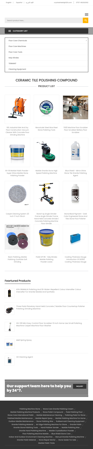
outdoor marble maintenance (21, 421)
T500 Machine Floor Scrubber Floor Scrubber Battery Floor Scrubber (75, 130)
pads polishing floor (74, 412)
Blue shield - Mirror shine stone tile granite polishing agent (75, 173)
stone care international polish (21, 415)
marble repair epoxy (44, 418)
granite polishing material (22, 424)
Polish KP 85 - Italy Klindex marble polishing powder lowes (46, 259)
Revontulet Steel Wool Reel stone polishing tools (46, 128)
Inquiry (79, 386)
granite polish (75, 424)
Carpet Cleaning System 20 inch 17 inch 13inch (17, 215)
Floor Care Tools (15, 52)
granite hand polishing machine (32, 430)
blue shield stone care (60, 433)
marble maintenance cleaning (49, 415)
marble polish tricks (46, 443)
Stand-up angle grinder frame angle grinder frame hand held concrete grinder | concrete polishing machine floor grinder (46, 219)
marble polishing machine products (25, 412)
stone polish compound (53, 412)
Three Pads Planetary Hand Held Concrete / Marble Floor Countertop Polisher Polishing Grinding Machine (50, 307)
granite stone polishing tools (25, 427)
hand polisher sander (50, 427)
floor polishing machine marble (36, 433)
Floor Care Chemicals (48, 40)
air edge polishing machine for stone (51, 424)
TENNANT (12, 63)
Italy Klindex (14, 58)
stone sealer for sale (67, 440)
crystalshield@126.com (63, 2)
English (8, 2)
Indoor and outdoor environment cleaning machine (30, 437)
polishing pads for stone (75, 415)
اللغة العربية (30, 2)
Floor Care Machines (17, 46)
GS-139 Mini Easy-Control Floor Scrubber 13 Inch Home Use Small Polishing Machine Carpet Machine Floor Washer (49, 324)
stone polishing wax (44, 421)
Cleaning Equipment (17, 69)
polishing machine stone (30, 409)
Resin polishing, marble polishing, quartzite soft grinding (17, 259)
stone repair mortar (47, 440)
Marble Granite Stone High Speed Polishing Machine (47, 171)
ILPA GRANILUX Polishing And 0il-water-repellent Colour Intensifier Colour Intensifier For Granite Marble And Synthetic (48, 290)
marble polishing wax (71, 427)
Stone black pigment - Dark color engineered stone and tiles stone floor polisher (75, 216)
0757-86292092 (82, 2)
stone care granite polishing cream (58, 409)
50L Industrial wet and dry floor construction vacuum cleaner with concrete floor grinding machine (17, 131)
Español (19, 2)
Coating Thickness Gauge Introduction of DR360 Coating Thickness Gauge (75, 259)
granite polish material (26, 440)
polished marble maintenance (20, 418)
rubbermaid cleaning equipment (70, 421)
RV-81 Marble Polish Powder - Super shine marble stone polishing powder (17, 173)
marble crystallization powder (61, 430)
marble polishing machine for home (70, 418)
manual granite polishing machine (69, 437)
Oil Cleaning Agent (24, 357)
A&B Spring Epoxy (24, 340)
